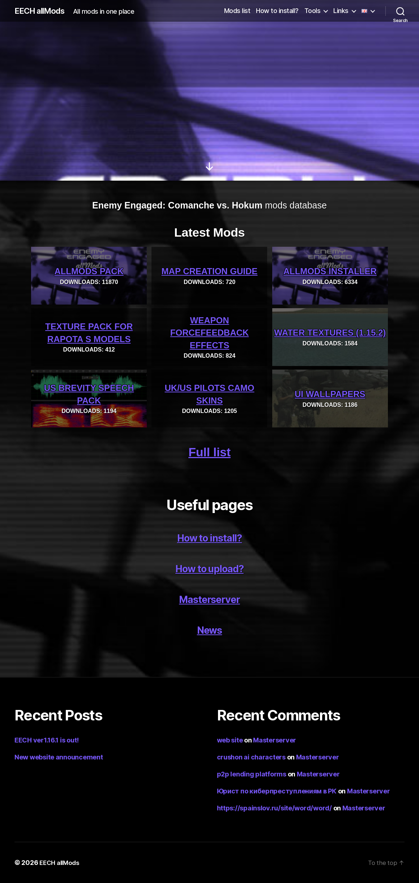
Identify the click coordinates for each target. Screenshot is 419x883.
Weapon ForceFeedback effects (209, 332)
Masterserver (209, 599)
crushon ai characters (251, 757)
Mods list (237, 10)
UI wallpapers (330, 394)
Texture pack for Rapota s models (89, 333)
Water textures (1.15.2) (330, 333)
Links (341, 10)
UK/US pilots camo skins (209, 394)
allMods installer (330, 271)
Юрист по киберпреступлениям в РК (277, 791)
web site (230, 740)
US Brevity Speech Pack (89, 394)
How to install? (277, 10)
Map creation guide (210, 271)
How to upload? (209, 568)
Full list (209, 452)
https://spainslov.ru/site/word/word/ (274, 808)
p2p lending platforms (251, 774)
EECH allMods (42, 11)
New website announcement (58, 757)
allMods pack (89, 271)
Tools (312, 10)
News (210, 630)
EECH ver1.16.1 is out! (46, 740)
